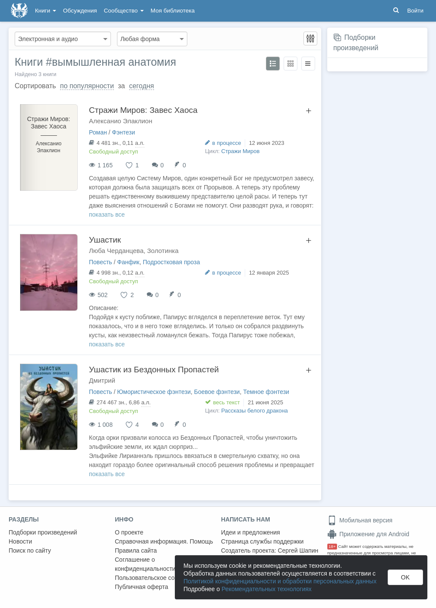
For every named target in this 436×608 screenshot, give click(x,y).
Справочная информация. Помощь (164, 541)
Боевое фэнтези (217, 391)
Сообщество (124, 10)
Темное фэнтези (266, 391)
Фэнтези (123, 132)
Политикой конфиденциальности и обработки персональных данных (279, 581)
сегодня (141, 86)
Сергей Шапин (298, 550)
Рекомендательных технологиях (266, 589)
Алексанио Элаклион (120, 121)
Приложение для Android (368, 534)
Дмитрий (102, 380)
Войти (415, 10)
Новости (20, 541)
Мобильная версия (359, 520)
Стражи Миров (240, 151)
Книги (45, 10)
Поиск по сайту (30, 550)
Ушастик (105, 239)
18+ (332, 546)
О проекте (129, 532)
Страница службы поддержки (262, 541)
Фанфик (128, 262)
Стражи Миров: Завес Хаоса (143, 110)
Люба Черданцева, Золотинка (134, 250)
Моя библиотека (173, 10)
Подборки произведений (43, 532)
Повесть (100, 262)
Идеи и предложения (250, 532)
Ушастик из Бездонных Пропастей (154, 369)
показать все (107, 214)
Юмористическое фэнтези (153, 391)
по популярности (87, 86)
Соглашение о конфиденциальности (145, 564)
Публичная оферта (141, 586)
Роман (98, 132)
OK (405, 577)
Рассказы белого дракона (254, 410)
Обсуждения (80, 10)
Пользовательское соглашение (158, 577)
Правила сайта (136, 550)
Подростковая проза (171, 262)
